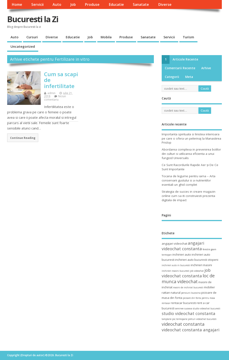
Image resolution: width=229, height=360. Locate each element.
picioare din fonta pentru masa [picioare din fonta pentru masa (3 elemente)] (199, 298)
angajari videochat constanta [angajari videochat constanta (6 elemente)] (183, 245)
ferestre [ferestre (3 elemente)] (206, 249)
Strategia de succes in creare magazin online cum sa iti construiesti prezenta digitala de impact (188, 196)
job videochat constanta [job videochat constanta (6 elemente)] (186, 272)
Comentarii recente (180, 68)
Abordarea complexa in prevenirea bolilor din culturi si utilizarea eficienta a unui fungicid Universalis (191, 153)
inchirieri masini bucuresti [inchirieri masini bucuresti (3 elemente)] (175, 270)
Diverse (165, 4)
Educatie (116, 4)
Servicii (37, 4)
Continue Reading (22, 138)
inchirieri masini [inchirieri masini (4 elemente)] (201, 265)
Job (73, 4)
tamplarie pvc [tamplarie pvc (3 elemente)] (169, 319)
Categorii (172, 77)
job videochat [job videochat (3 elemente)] (197, 270)
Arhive (206, 68)
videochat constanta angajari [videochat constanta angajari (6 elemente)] (190, 329)
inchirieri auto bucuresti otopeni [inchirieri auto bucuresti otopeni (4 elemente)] (196, 260)
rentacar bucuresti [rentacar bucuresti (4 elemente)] (183, 303)
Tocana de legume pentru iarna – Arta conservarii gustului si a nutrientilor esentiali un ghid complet (188, 180)
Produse (92, 4)
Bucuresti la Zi (32, 19)
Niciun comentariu (55, 97)
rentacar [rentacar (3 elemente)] (166, 303)
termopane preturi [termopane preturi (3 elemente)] (185, 319)
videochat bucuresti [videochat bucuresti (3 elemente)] (206, 319)
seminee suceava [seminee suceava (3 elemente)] (183, 308)
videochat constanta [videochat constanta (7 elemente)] (183, 324)
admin (51, 93)
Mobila (106, 37)
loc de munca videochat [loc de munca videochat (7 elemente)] (188, 278)
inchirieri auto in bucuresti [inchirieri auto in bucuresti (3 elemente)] (176, 265)
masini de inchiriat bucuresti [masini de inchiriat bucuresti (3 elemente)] (188, 287)
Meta (189, 77)
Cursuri (32, 37)
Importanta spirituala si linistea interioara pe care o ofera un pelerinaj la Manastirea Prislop (191, 138)
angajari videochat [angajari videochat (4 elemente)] (174, 243)
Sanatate (141, 4)
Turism (188, 37)
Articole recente (185, 59)
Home (17, 4)
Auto (57, 4)
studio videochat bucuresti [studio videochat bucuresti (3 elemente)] (206, 308)
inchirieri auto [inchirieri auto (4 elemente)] (181, 254)
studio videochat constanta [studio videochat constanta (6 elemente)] (188, 313)
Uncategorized (23, 46)
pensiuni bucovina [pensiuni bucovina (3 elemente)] (191, 292)
